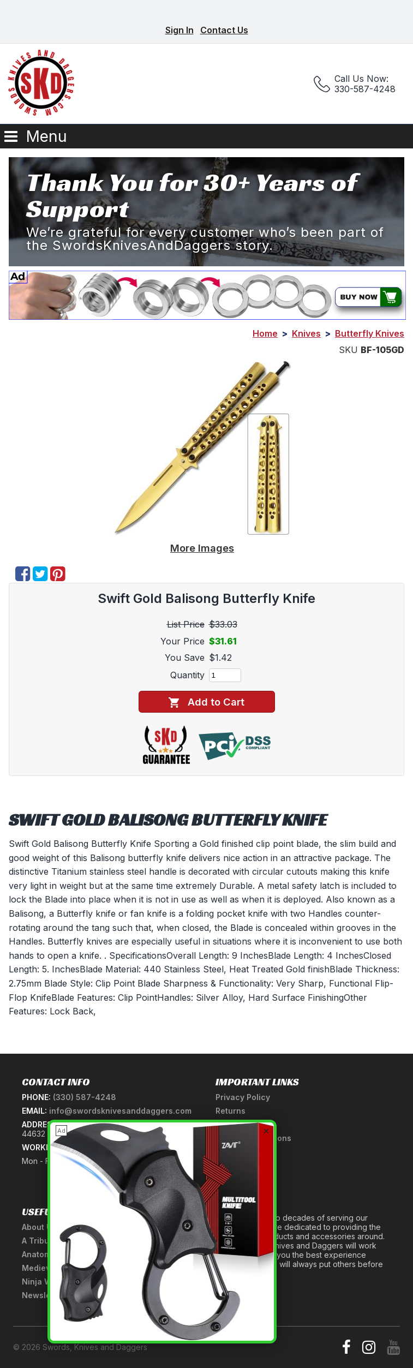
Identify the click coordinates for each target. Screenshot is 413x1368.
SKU (348, 349)
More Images (202, 548)
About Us (39, 1227)
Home (265, 333)
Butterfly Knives (369, 333)
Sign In (179, 30)
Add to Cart (206, 702)
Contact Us (224, 30)
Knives (306, 333)
